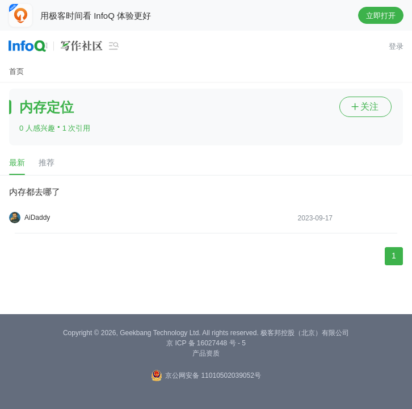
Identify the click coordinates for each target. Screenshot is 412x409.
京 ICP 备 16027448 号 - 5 (206, 343)
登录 (396, 46)
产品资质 (206, 353)
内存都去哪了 (34, 192)
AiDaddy (37, 218)
